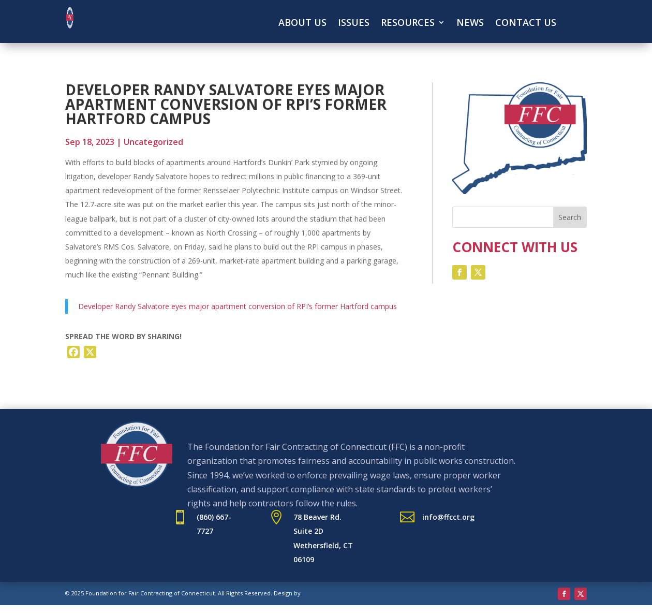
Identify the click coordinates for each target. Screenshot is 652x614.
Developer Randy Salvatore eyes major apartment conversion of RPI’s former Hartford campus (237, 306)
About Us (302, 23)
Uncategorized (153, 142)
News (470, 23)
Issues (353, 23)
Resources (408, 23)
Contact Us (525, 23)
